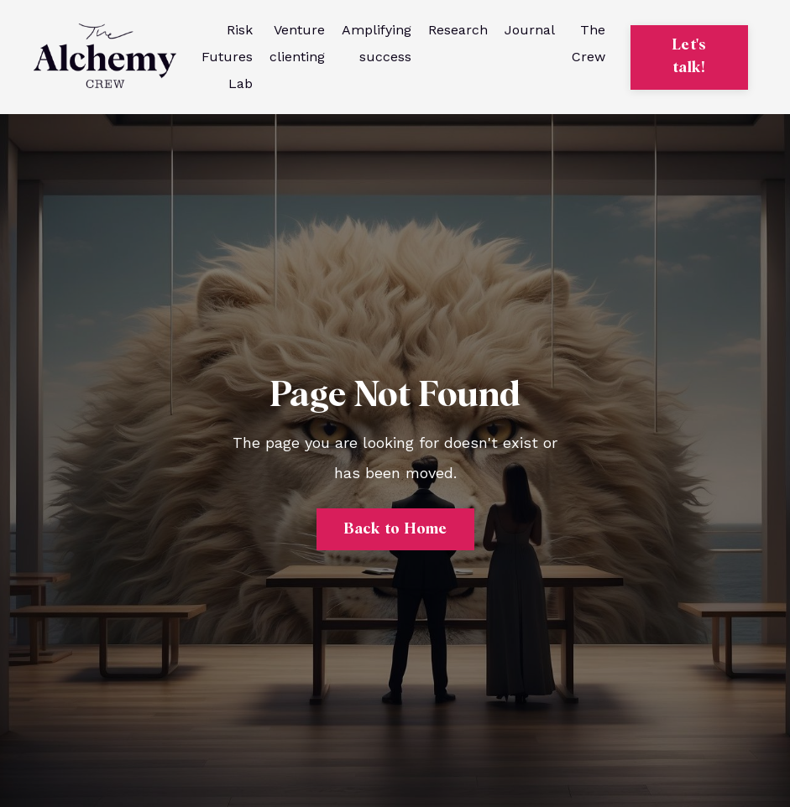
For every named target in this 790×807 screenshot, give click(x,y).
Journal (530, 30)
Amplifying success (376, 43)
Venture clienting (297, 43)
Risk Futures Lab (227, 56)
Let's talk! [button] (689, 56)
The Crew (588, 43)
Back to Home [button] (395, 529)
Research (458, 30)
